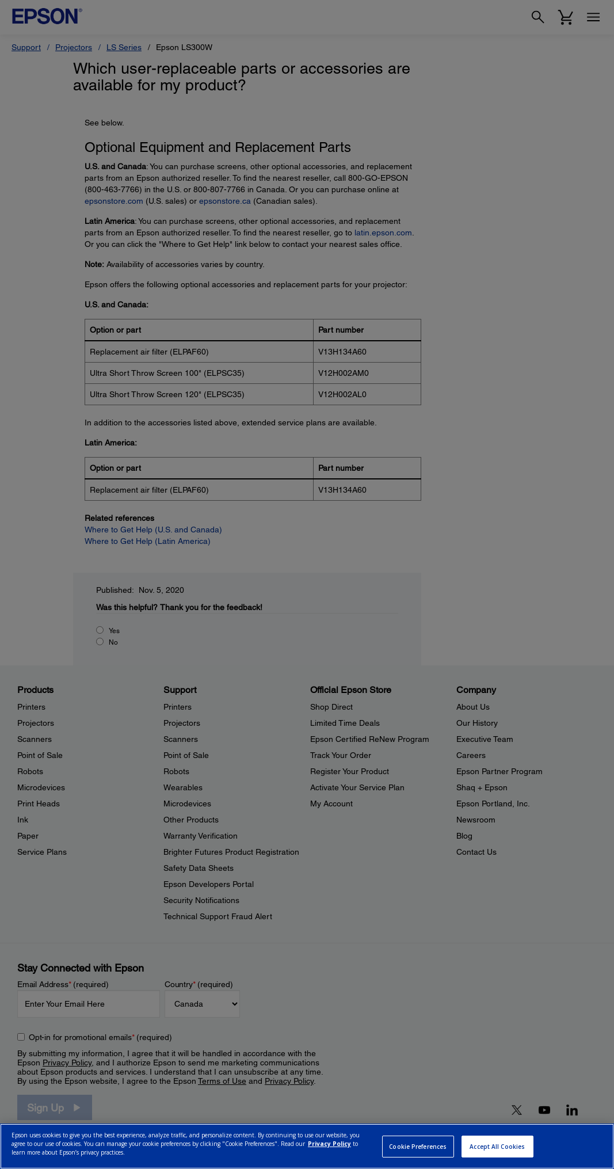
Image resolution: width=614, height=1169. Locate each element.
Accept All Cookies (497, 1147)
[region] (307, 1146)
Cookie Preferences (418, 1147)
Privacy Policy (329, 1144)
